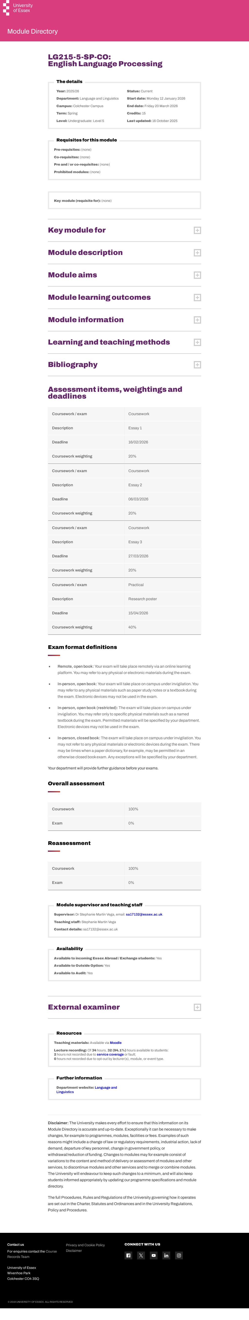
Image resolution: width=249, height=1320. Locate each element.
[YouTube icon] (154, 1267)
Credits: (134, 125)
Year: (61, 102)
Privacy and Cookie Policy (85, 1257)
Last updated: (139, 132)
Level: (62, 132)
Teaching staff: (67, 933)
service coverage (110, 1066)
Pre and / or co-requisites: (77, 176)
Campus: (64, 117)
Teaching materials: (72, 1054)
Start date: (137, 110)
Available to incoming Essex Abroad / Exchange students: (105, 970)
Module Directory (40, 32)
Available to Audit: (70, 984)
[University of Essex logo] (18, 8)
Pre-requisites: (67, 161)
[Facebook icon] (128, 1267)
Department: (68, 110)
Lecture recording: (71, 1062)
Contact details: (68, 941)
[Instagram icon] (179, 1267)
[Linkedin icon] (166, 1267)
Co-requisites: (67, 168)
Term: (62, 125)
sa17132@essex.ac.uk (144, 926)
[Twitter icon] (141, 1267)
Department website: (75, 1099)
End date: (135, 117)
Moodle (116, 1054)
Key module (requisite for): (77, 212)
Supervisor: (64, 926)
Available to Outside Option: (79, 977)
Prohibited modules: (72, 183)
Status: (134, 102)
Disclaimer (74, 1262)
